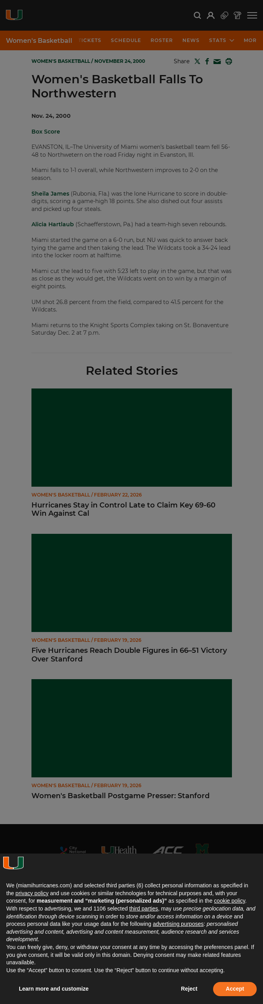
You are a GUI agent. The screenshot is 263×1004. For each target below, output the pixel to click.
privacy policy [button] (31, 893)
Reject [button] (189, 989)
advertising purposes (178, 924)
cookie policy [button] (229, 901)
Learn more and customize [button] (53, 989)
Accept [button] (235, 989)
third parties (143, 908)
